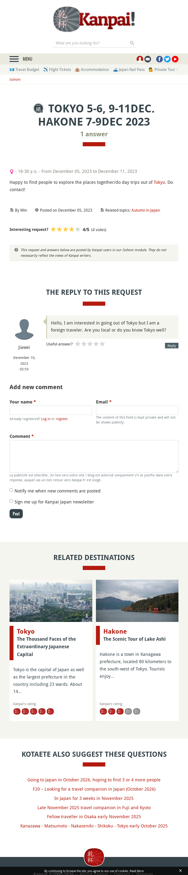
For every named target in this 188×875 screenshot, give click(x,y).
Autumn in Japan (145, 210)
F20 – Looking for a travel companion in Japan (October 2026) (94, 789)
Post (16, 514)
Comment (22, 436)
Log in (45, 418)
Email (104, 401)
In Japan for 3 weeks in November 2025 (94, 798)
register (62, 418)
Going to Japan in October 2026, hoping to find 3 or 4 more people (94, 780)
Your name (23, 401)
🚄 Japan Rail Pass (129, 69)
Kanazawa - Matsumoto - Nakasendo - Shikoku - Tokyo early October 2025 (94, 826)
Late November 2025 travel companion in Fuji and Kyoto (94, 807)
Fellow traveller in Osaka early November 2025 (94, 816)
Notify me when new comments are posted (57, 491)
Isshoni (15, 79)
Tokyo (159, 182)
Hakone (115, 631)
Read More (137, 871)
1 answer (94, 134)
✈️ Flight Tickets (57, 69)
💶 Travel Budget (24, 69)
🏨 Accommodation (92, 69)
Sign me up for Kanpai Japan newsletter (54, 502)
